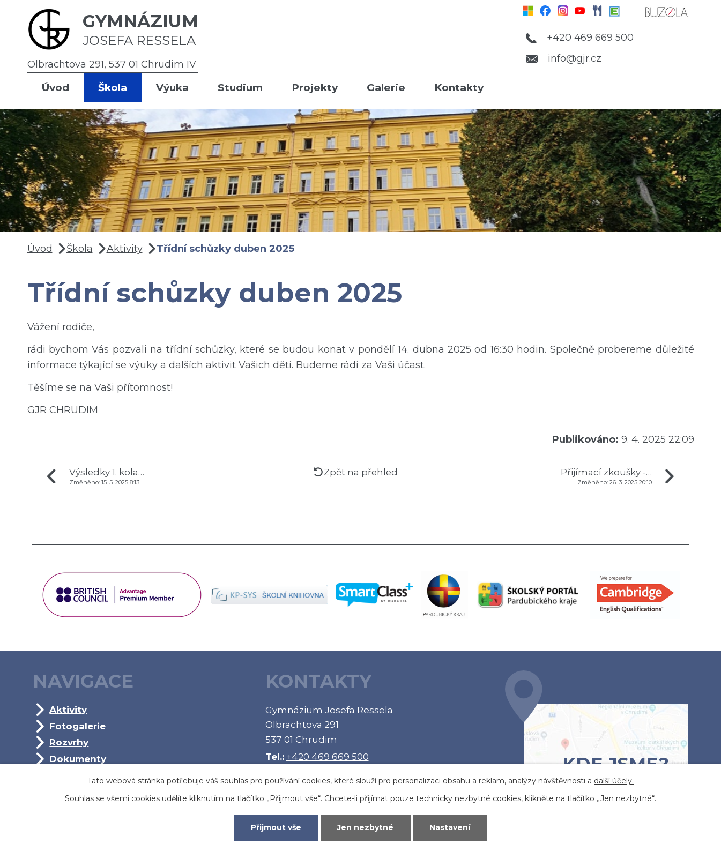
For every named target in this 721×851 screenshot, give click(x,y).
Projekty (315, 87)
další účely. (614, 781)
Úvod (55, 87)
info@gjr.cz (563, 58)
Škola (112, 87)
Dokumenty (77, 758)
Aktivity (125, 249)
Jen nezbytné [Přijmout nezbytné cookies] (365, 827)
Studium (240, 87)
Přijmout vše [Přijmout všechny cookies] (276, 827)
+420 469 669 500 (579, 37)
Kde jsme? (596, 738)
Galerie (386, 87)
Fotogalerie (77, 725)
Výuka (172, 87)
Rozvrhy (68, 742)
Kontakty (459, 87)
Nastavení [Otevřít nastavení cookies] (449, 827)
